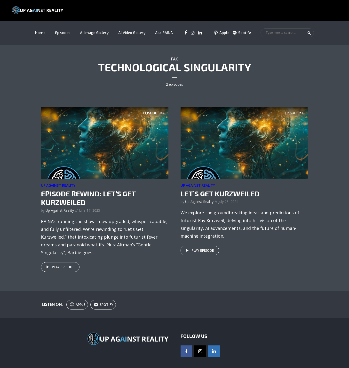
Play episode (59, 267)
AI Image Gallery (94, 32)
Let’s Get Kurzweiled (220, 193)
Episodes (62, 32)
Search (309, 33)
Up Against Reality (58, 185)
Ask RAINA (164, 32)
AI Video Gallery (131, 32)
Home (40, 32)
